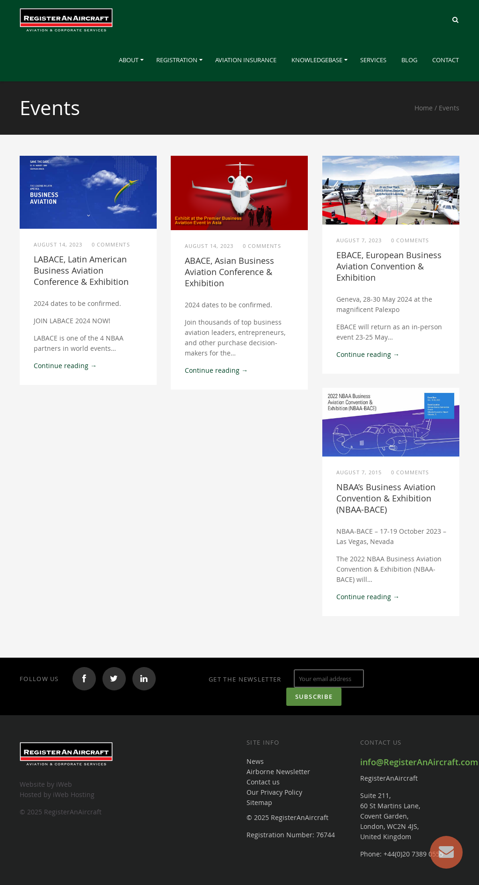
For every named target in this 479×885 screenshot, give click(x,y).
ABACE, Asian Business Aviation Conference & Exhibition (229, 272)
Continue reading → (65, 365)
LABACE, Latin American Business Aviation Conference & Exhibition (81, 270)
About (128, 60)
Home (423, 107)
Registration (176, 60)
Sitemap (259, 802)
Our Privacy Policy (274, 792)
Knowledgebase (316, 60)
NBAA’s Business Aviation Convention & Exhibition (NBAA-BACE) (385, 498)
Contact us (263, 781)
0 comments (111, 244)
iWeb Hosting (73, 794)
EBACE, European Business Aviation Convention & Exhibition (389, 266)
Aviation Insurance (245, 60)
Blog (409, 60)
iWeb (64, 784)
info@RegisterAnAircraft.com (419, 762)
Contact (445, 60)
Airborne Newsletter (278, 771)
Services (373, 60)
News (255, 761)
